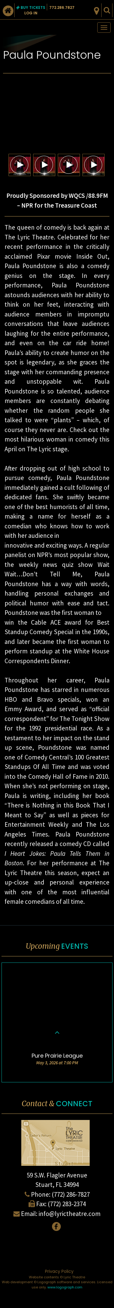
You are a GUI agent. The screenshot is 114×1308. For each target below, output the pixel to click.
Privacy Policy (59, 1271)
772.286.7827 (61, 7)
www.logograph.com (64, 1287)
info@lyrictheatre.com (70, 1214)
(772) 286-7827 (71, 1194)
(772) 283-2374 (67, 1204)
